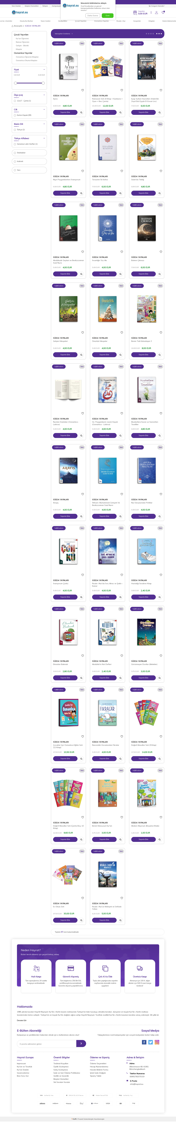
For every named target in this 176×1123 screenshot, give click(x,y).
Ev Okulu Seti (58, 906)
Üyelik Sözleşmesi (60, 1068)
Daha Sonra (92, 15)
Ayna (55, 99)
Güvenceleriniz (23, 1074)
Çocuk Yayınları (80, 21)
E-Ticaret (79, 1120)
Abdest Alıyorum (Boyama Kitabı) (145, 826)
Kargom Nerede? (156, 6)
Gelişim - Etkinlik (22, 46)
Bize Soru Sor (23, 1077)
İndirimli (18, 161)
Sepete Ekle (65, 112)
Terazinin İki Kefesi (100, 179)
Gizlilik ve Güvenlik (61, 1077)
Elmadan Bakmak (60, 664)
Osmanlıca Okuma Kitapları (26, 60)
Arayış (55, 503)
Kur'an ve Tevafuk (24, 1068)
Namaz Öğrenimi (22, 42)
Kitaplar (152, 21)
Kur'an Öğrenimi (22, 38)
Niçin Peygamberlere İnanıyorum (66, 179)
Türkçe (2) (19, 130)
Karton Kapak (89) (22, 115)
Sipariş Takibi (95, 1077)
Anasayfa (17, 26)
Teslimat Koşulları (60, 1065)
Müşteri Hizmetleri (31, 6)
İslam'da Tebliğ (137, 179)
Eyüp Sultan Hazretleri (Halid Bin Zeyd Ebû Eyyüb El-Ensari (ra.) (145, 100)
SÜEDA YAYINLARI (61, 95)
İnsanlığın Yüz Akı (99, 260)
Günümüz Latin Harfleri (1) (26, 144)
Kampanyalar (57, 6)
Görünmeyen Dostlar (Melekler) (144, 664)
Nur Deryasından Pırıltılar (141, 503)
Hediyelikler (62, 21)
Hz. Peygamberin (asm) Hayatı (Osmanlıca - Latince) (105, 423)
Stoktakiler (20, 153)
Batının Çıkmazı (137, 260)
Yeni (17, 170)
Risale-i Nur (121, 21)
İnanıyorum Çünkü (60, 583)
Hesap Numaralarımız (99, 1068)
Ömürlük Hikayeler (99, 341)
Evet (107, 15)
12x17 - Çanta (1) (22, 101)
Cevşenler (137, 21)
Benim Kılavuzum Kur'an (102, 826)
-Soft (73, 1120)
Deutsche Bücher (26, 21)
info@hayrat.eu (136, 1085)
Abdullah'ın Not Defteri (101, 664)
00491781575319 (137, 1078)
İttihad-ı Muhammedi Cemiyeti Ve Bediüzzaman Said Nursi (106, 504)
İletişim (45, 6)
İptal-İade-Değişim (98, 1074)
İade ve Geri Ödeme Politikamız (66, 1074)
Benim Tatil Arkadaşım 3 (141, 341)
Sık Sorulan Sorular (61, 1083)
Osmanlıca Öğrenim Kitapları (27, 57)
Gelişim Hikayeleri (60, 341)
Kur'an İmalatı (23, 1071)
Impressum (21, 1065)
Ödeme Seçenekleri (98, 1065)
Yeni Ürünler (16, 6)
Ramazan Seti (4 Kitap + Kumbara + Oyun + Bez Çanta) (107, 100)
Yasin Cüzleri (45, 21)
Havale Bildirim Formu (99, 1071)
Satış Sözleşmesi (60, 1071)
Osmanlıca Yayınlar (101, 21)
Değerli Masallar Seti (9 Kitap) (143, 745)
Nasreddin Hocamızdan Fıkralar (105, 745)
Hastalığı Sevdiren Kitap (141, 583)
